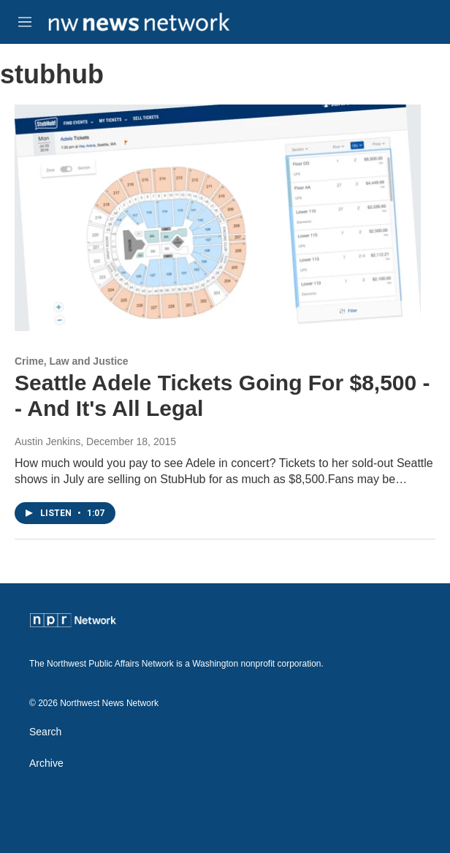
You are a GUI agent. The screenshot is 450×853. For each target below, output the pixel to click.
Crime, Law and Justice (72, 361)
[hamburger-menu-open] (25, 22)
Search (45, 732)
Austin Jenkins (47, 441)
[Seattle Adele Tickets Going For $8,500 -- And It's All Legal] (218, 218)
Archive (46, 763)
